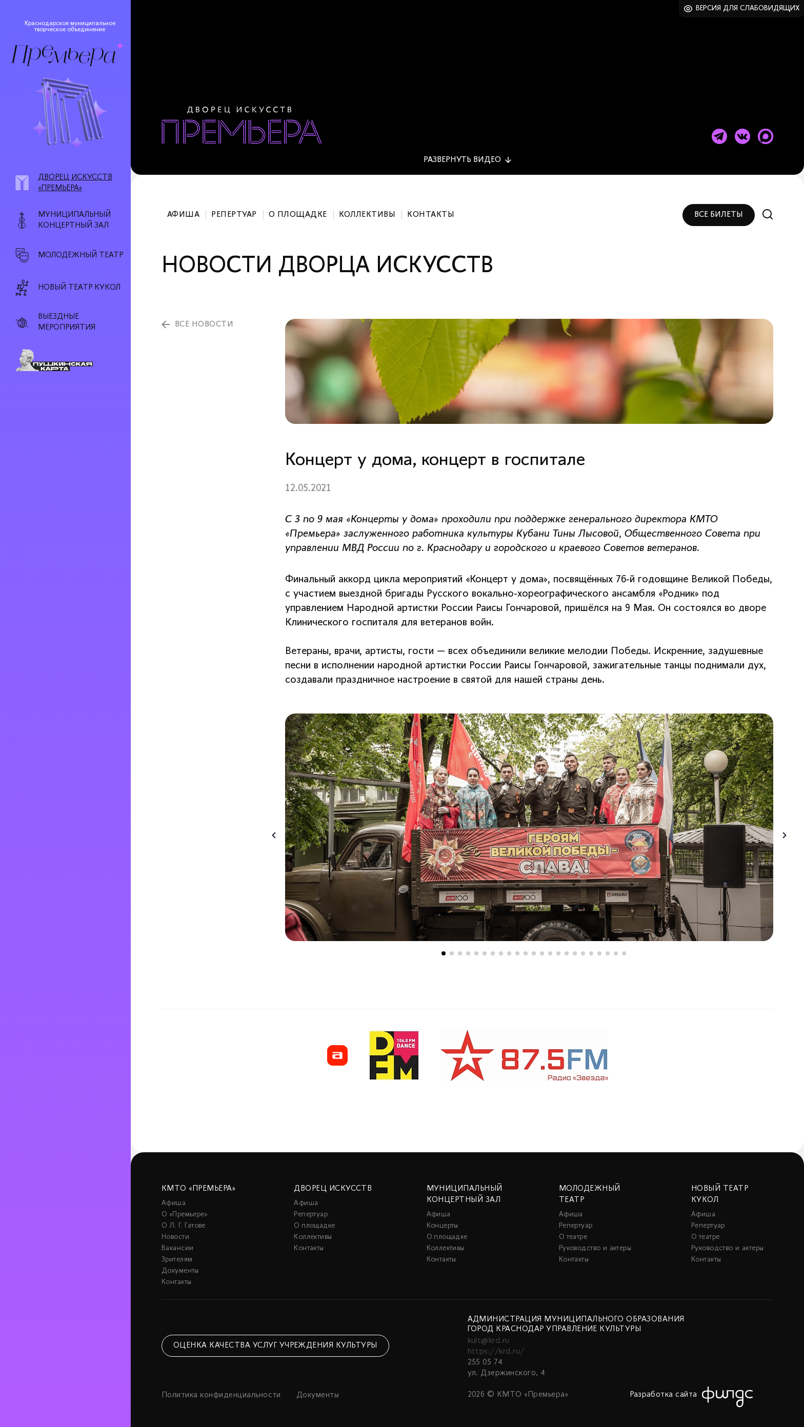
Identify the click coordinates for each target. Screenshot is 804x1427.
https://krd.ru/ (496, 1346)
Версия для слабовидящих (748, 8)
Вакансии (177, 1243)
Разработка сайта (663, 1389)
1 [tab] (443, 948)
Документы (180, 1265)
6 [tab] (485, 948)
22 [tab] (616, 948)
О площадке (298, 209)
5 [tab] (476, 948)
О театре (573, 1231)
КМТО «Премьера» (198, 1183)
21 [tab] (608, 948)
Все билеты (718, 209)
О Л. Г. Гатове (184, 1220)
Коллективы (367, 209)
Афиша (183, 209)
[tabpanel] (529, 821)
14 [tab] (550, 948)
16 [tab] (567, 948)
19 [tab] (591, 948)
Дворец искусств (333, 1183)
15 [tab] (558, 948)
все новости (204, 319)
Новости (175, 1231)
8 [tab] (501, 948)
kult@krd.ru (489, 1335)
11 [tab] (526, 948)
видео (462, 154)
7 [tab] (493, 948)
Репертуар (233, 209)
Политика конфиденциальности (221, 1389)
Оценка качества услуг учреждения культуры (275, 1340)
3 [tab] (460, 948)
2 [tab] (452, 948)
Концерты (442, 1220)
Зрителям (177, 1254)
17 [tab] (575, 948)
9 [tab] (509, 948)
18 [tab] (583, 948)
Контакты (430, 209)
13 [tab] (542, 948)
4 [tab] (468, 948)
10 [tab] (517, 948)
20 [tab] (599, 948)
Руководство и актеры (595, 1243)
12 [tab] (534, 948)
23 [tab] (624, 948)
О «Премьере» (185, 1209)
